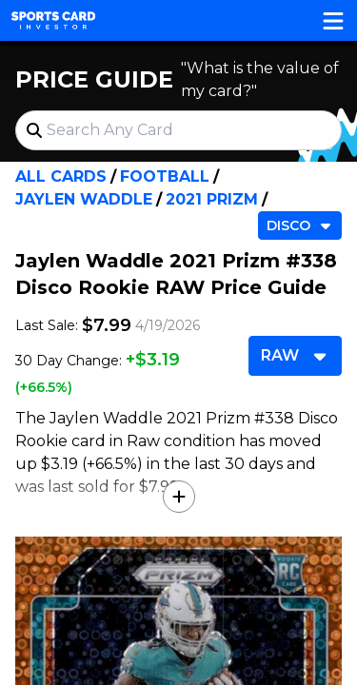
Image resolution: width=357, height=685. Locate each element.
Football (164, 176)
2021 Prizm (212, 199)
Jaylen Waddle (83, 199)
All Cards (61, 176)
